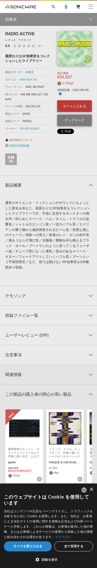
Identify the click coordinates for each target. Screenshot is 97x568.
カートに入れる (74, 106)
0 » (40, 45)
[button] (48, 559)
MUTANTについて (18, 139)
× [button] (91, 490)
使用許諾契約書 (17, 145)
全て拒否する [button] (73, 546)
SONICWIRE (20, 7)
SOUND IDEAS (29, 128)
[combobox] (84, 490)
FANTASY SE (28, 79)
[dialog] (48, 526)
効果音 (29, 72)
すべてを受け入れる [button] (27, 546)
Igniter (12, 462)
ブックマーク (74, 120)
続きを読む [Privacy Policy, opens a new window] (64, 537)
